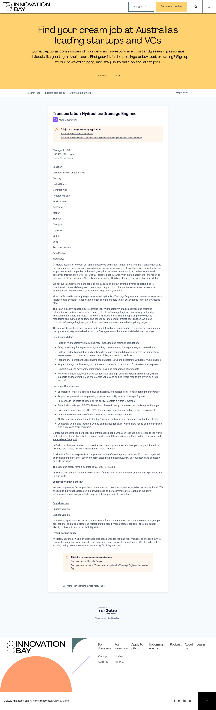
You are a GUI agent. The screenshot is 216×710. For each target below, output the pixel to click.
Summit (103, 662)
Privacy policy (100, 618)
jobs (34, 92)
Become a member (171, 6)
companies (55, 92)
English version (61, 503)
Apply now (58, 259)
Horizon (119, 656)
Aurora (119, 662)
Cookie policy (113, 618)
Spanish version (61, 509)
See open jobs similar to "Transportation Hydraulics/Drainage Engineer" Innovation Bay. (101, 137)
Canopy (103, 656)
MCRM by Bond (60, 701)
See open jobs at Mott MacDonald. (77, 133)
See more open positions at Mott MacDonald (84, 586)
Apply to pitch (141, 6)
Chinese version (61, 514)
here (90, 62)
